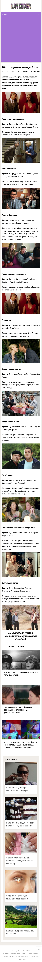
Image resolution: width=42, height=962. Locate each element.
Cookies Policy (21, 959)
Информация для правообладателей (15, 956)
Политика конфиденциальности (14, 954)
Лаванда (15, 951)
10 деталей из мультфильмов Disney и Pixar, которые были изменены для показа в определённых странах (20, 744)
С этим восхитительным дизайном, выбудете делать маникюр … (20, 860)
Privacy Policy (35, 956)
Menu (4, 14)
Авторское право (33, 954)
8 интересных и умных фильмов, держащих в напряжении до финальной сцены (18, 709)
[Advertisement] (21, 39)
